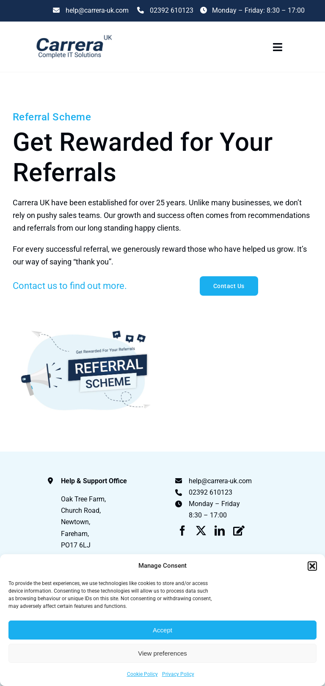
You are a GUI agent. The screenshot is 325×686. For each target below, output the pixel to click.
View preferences (162, 653)
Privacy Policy (178, 674)
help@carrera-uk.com (220, 481)
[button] (312, 566)
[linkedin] (220, 530)
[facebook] (182, 530)
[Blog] (239, 530)
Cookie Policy (142, 674)
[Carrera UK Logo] (73, 34)
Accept (162, 630)
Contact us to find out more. (70, 285)
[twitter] (201, 530)
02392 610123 (164, 10)
